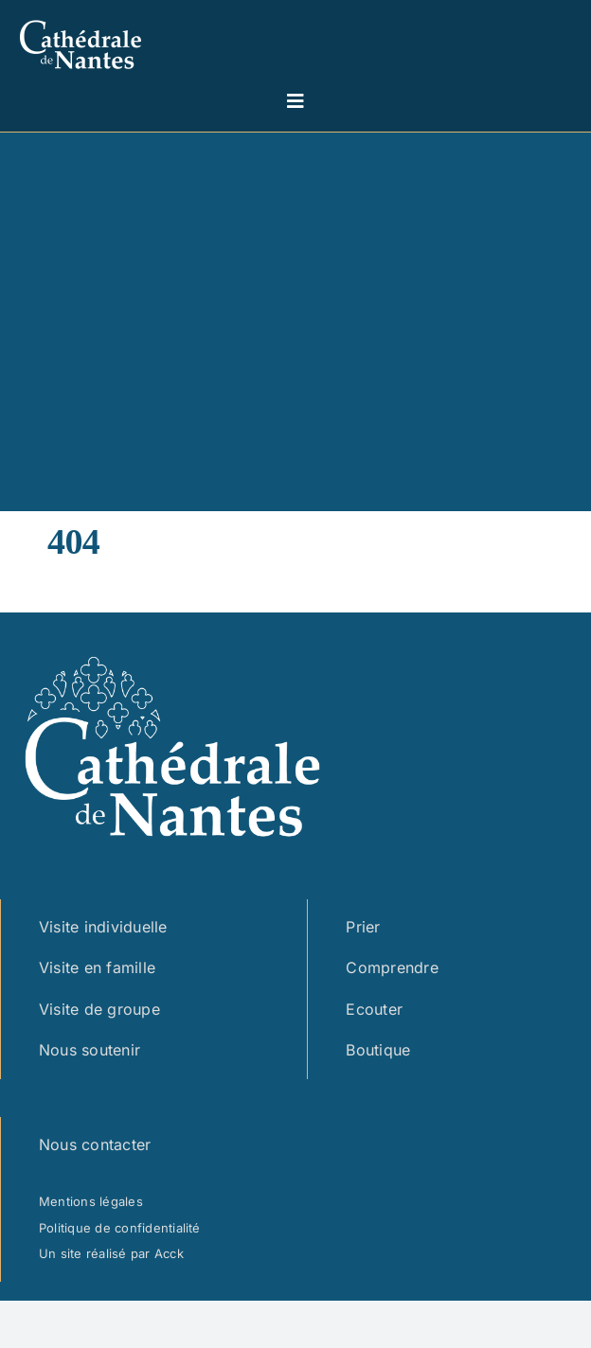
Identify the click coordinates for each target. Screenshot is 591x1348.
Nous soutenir (89, 1049)
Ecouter (374, 1009)
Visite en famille (97, 967)
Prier (363, 926)
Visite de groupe (99, 1009)
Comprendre (392, 967)
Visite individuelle (103, 926)
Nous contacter (95, 1144)
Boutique (378, 1049)
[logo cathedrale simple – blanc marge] (80, 17)
